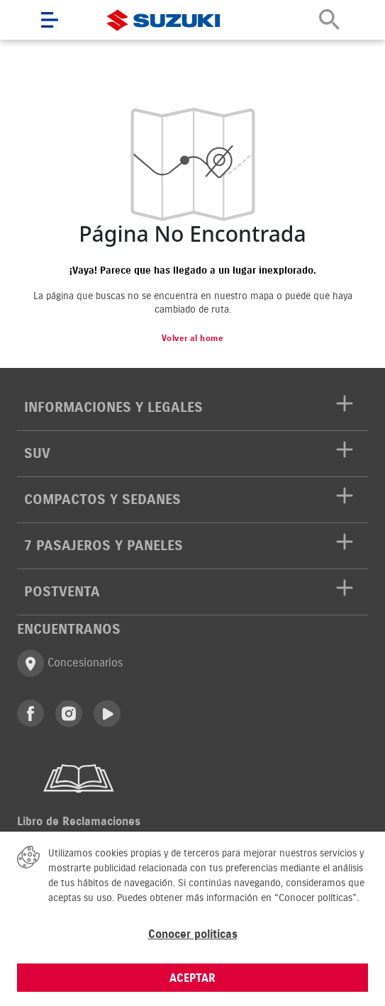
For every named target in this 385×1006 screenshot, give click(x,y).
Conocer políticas (193, 934)
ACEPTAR (192, 978)
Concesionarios (70, 663)
